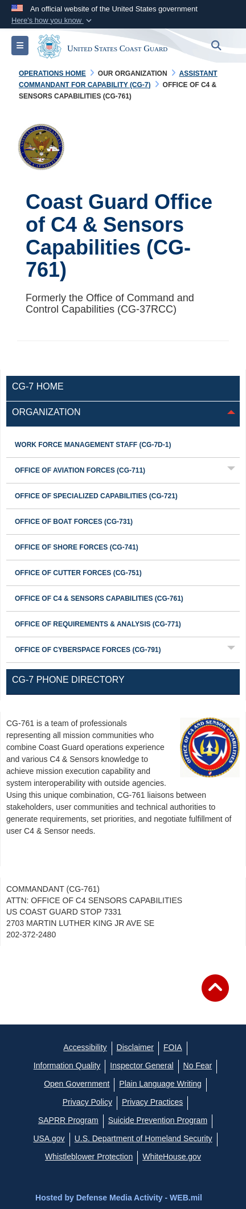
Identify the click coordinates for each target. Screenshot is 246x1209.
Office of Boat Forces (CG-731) (74, 522)
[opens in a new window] (135, 1047)
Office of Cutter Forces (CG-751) (78, 573)
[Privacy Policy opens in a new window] (87, 1101)
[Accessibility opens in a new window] (84, 1047)
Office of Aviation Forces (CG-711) (80, 470)
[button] (52, 20)
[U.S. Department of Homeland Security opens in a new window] (143, 1138)
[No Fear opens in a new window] (197, 1065)
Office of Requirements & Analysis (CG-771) (98, 624)
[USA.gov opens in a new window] (48, 1138)
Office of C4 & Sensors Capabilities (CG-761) (99, 599)
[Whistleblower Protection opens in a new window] (89, 1156)
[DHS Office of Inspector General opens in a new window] (141, 1065)
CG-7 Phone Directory (68, 680)
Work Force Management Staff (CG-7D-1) (93, 445)
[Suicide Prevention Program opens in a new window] (157, 1120)
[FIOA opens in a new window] (172, 1047)
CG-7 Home (38, 386)
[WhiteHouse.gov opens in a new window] (171, 1156)
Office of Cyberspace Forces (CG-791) (88, 650)
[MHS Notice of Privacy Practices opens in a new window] (152, 1101)
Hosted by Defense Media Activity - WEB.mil (118, 1197)
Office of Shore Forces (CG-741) (76, 547)
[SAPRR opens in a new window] (68, 1120)
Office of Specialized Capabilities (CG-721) (96, 496)
